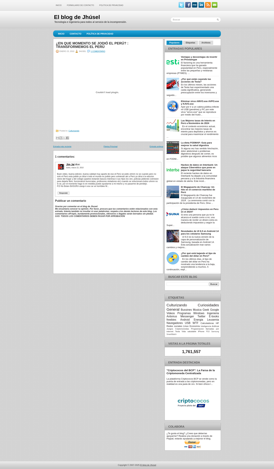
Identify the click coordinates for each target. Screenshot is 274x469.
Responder (63, 193)
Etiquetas (190, 42)
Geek (206, 309)
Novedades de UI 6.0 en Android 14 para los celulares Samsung (200, 232)
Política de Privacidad (111, 5)
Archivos (205, 42)
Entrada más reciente (62, 146)
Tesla (177, 331)
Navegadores (175, 323)
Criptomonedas (182, 329)
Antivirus (172, 316)
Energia (198, 319)
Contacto (75, 34)
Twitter (201, 316)
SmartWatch (171, 334)
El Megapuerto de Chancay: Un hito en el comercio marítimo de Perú (198, 190)
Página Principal (111, 146)
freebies (171, 319)
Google (214, 309)
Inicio (59, 5)
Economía (195, 326)
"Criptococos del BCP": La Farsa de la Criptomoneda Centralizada (191, 372)
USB (187, 323)
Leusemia (213, 319)
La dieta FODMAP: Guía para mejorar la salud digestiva (196, 144)
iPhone (201, 331)
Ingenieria (213, 313)
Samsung (215, 331)
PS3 (208, 331)
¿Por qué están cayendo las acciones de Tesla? (196, 80)
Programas (184, 313)
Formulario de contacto (80, 5)
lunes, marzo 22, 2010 (75, 168)
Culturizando (73, 131)
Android (185, 319)
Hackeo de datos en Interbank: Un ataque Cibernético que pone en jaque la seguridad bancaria (199, 167)
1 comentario (98, 51)
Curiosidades (208, 305)
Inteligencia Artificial (210, 326)
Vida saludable (189, 331)
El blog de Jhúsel (77, 17)
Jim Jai (70, 164)
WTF (196, 323)
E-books (214, 316)
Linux (186, 326)
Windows (198, 313)
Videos (171, 313)
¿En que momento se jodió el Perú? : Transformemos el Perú (92, 44)
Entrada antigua (156, 146)
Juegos (170, 329)
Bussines (186, 309)
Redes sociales (174, 326)
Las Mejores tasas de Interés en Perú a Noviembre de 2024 (198, 121)
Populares (174, 42)
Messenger (187, 316)
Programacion (197, 329)
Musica (197, 309)
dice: (77, 164)
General (173, 309)
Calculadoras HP (210, 323)
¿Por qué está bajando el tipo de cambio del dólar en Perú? (198, 254)
